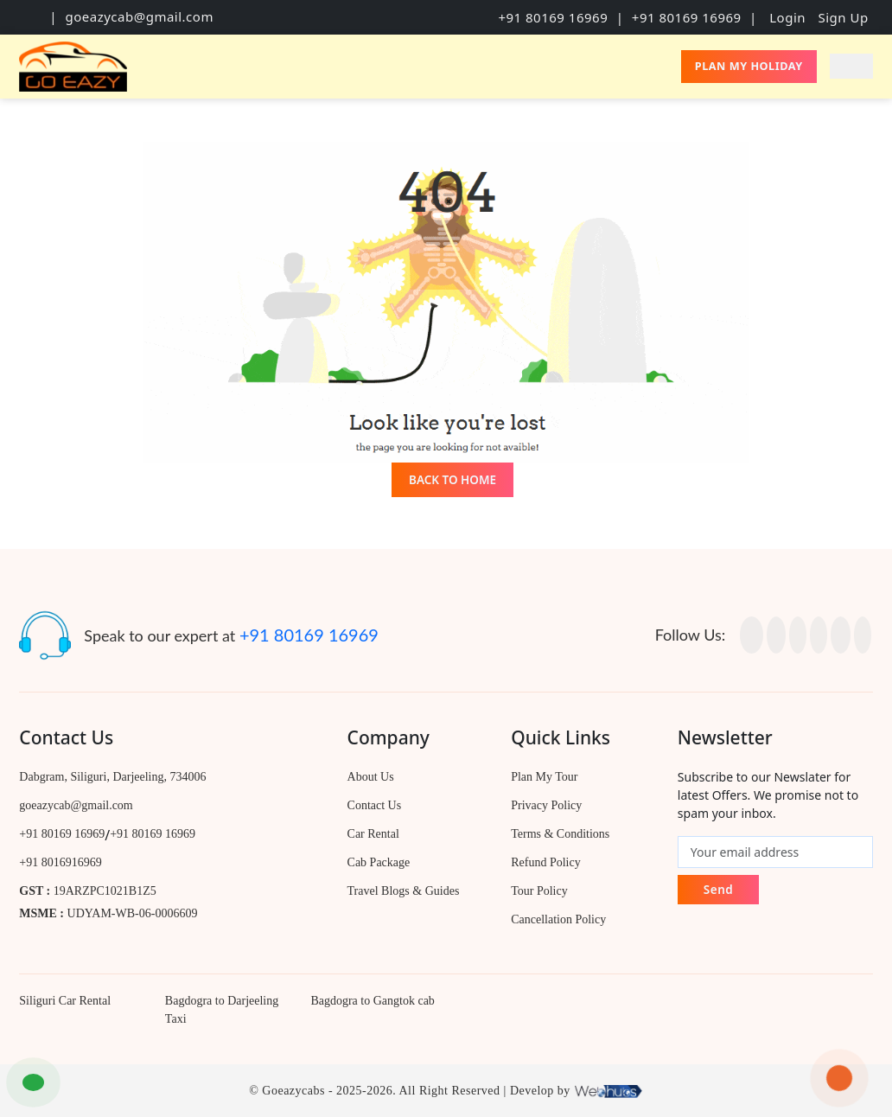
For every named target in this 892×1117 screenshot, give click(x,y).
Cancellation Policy (558, 919)
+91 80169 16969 (553, 17)
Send (718, 889)
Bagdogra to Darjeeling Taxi (221, 1009)
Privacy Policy (546, 805)
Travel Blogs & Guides (403, 890)
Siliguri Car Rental (65, 1000)
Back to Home (452, 480)
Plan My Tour (544, 776)
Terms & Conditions (560, 833)
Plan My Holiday (749, 65)
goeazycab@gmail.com (139, 16)
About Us (370, 776)
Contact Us (374, 805)
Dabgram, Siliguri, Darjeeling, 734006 (112, 776)
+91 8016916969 (60, 862)
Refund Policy (546, 862)
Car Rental (373, 833)
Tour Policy (539, 890)
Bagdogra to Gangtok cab (372, 1000)
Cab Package (379, 862)
